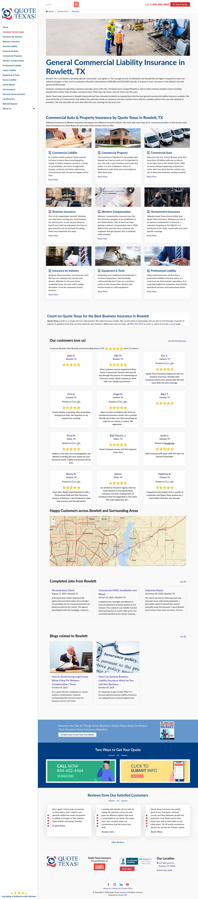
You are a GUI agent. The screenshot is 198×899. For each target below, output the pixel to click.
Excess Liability (9, 73)
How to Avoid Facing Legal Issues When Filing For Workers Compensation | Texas (70, 680)
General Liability (10, 39)
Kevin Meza (156, 830)
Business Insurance (11, 35)
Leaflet (146, 565)
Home (50, 11)
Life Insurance (9, 83)
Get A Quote (180, 4)
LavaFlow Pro (9, 92)
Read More (53, 179)
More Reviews (118, 841)
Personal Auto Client (63, 590)
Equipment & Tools (11, 68)
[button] (53, 519)
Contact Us (116, 887)
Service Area (62, 11)
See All (183, 581)
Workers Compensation (13, 54)
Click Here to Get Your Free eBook (77, 734)
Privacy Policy (127, 887)
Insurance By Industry (12, 30)
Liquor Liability (9, 63)
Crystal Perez (58, 824)
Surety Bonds (9, 78)
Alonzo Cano (108, 830)
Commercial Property (12, 49)
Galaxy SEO (122, 894)
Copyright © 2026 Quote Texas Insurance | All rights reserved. (119, 891)
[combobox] (60, 4)
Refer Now (127, 867)
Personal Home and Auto (14, 87)
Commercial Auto (10, 44)
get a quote (171, 324)
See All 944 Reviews (177, 341)
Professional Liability (12, 59)
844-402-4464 (159, 4)
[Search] (76, 4)
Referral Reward (10, 97)
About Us (107, 887)
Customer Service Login (13, 25)
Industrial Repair (154, 590)
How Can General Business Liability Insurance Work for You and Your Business (116, 680)
